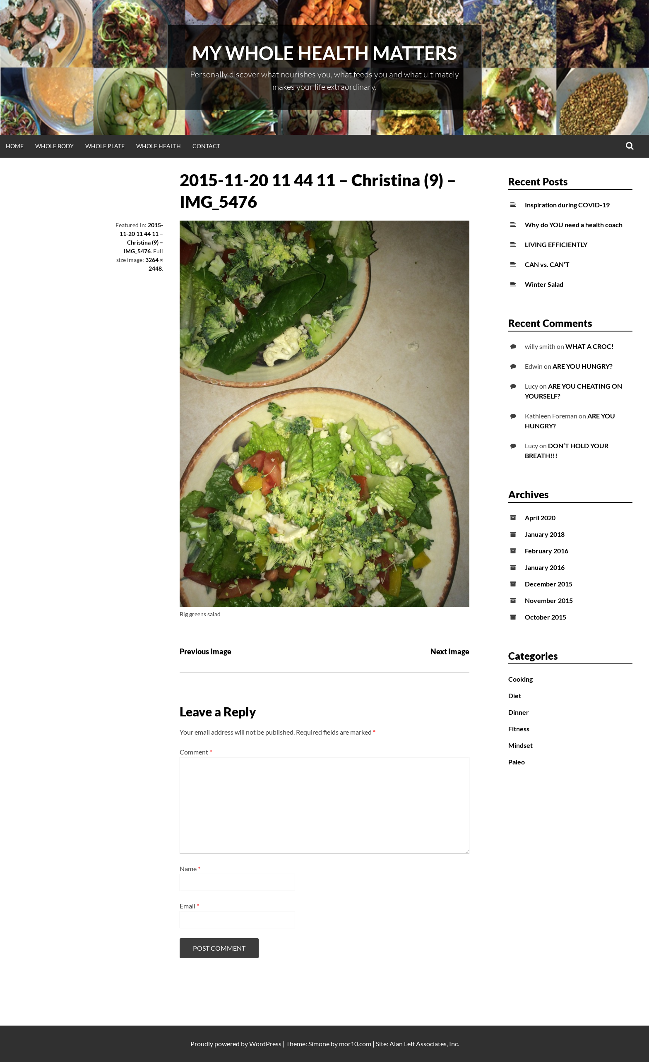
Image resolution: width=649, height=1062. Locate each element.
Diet (514, 695)
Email (189, 906)
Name (190, 868)
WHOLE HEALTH (158, 145)
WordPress (265, 1044)
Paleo (516, 762)
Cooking (520, 679)
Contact (206, 145)
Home (15, 145)
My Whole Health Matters (324, 53)
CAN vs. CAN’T (547, 264)
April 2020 (540, 517)
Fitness (518, 729)
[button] (324, 414)
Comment (196, 752)
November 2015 (549, 600)
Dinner (518, 712)
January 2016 (545, 567)
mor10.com (355, 1044)
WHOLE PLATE (105, 145)
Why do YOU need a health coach (574, 224)
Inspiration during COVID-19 (567, 205)
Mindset (520, 745)
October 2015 (545, 617)
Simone (318, 1044)
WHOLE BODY (54, 145)
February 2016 (546, 551)
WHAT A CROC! (589, 346)
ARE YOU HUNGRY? (583, 366)
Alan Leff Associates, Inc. (424, 1044)
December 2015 (548, 584)
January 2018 (545, 534)
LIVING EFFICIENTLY (556, 244)
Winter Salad (544, 284)
